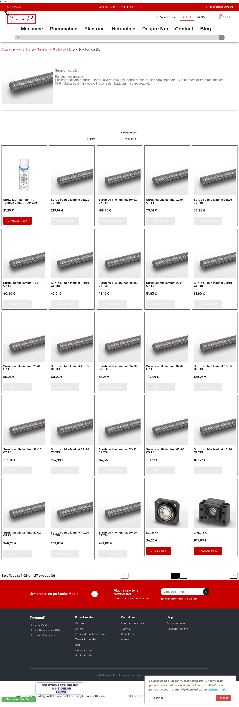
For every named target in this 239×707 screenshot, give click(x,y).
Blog (205, 28)
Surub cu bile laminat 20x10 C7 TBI (165, 284)
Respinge (158, 698)
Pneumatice (63, 28)
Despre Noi (155, 28)
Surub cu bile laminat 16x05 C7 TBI (213, 201)
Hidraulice (123, 28)
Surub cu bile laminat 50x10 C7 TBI (117, 534)
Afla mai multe (217, 689)
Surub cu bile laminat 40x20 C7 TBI (70, 534)
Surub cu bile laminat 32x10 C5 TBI (70, 451)
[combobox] (115, 37)
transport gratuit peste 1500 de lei (119, 7)
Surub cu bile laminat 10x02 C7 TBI (117, 201)
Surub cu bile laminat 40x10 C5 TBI (22, 534)
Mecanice (32, 28)
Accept (223, 698)
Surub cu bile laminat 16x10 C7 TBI (22, 284)
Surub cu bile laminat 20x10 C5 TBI (213, 284)
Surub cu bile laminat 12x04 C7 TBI (165, 201)
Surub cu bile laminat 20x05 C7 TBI (117, 284)
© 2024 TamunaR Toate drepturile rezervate (119, 674)
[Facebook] (94, 594)
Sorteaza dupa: (129, 132)
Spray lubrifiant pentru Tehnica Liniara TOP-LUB (20, 201)
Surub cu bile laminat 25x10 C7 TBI (117, 367)
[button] (225, 17)
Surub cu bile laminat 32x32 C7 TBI (117, 451)
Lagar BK (200, 532)
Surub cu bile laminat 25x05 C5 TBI (70, 367)
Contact (184, 28)
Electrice (94, 28)
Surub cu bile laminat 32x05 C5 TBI (213, 367)
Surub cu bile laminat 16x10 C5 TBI (70, 284)
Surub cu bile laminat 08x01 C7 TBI (70, 201)
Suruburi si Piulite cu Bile (54, 49)
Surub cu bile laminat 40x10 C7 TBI (213, 451)
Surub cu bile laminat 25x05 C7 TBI (22, 367)
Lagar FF (152, 532)
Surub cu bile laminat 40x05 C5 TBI (165, 451)
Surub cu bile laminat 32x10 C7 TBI (22, 451)
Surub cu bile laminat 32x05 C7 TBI (165, 367)
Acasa (5, 49)
